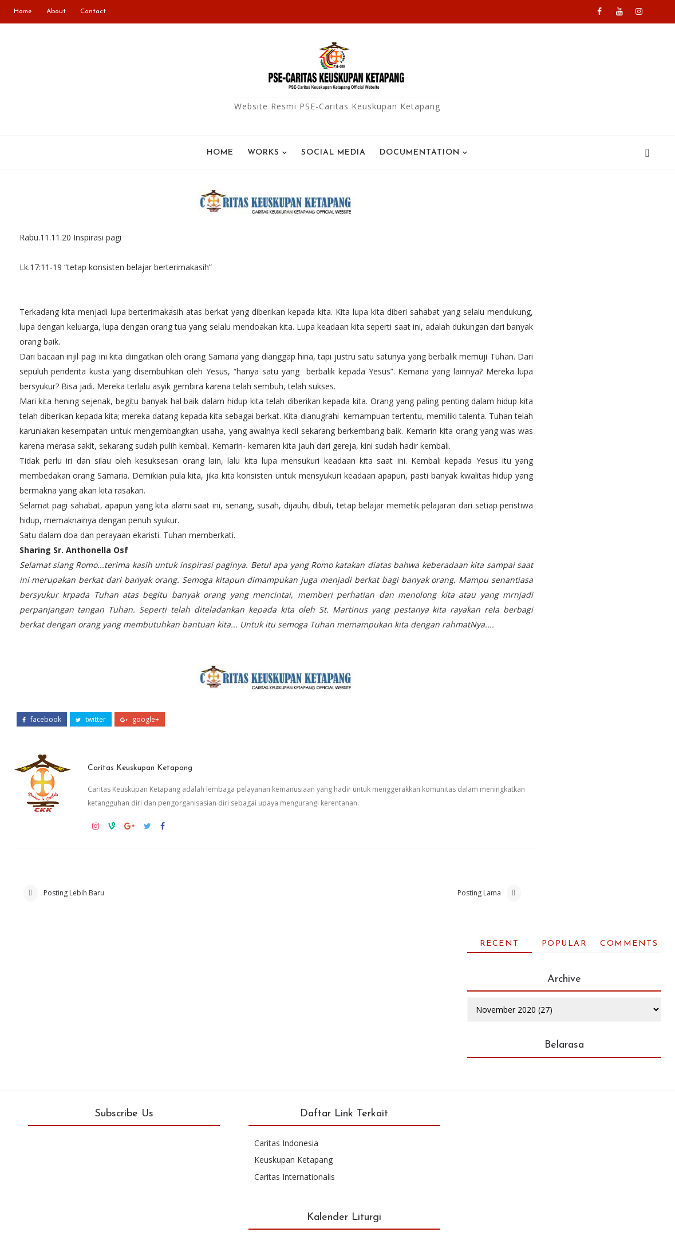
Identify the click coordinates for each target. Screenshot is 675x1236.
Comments (629, 202)
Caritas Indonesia (279, 1054)
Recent (499, 202)
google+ (139, 756)
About (56, 11)
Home (23, 11)
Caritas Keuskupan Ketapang (152, 800)
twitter (91, 756)
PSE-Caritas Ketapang (131, 1218)
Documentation (420, 152)
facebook (41, 756)
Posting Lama (394, 945)
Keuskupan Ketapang (286, 1071)
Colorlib (450, 1218)
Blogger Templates (324, 1218)
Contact (93, 11)
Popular (564, 202)
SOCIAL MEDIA (333, 152)
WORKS (263, 152)
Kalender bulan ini (534, 1140)
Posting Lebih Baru (74, 945)
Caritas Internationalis (287, 1088)
